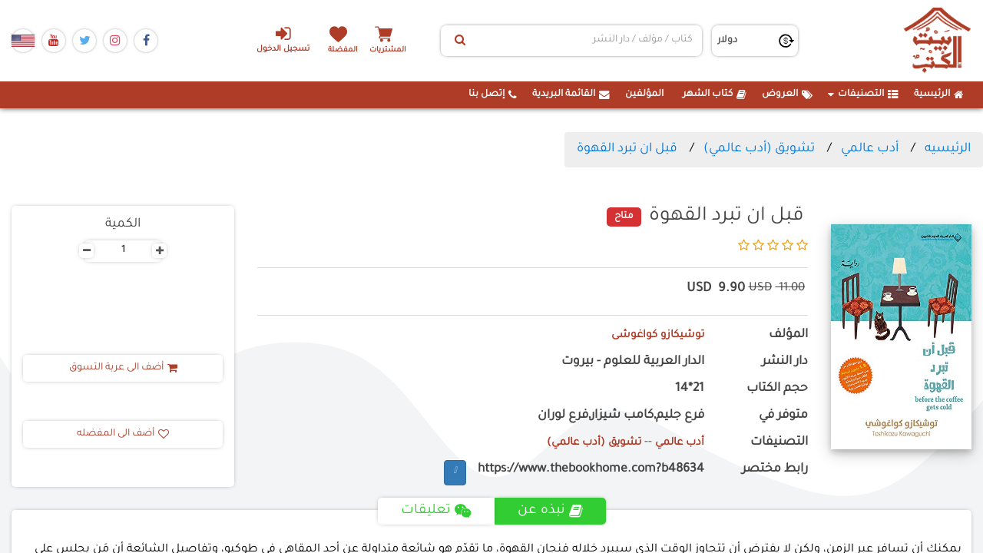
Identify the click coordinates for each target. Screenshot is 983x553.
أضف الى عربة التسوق (123, 368)
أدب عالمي (870, 149)
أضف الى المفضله (123, 434)
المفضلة (346, 49)
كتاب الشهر (714, 94)
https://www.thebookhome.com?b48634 (591, 469)
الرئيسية (939, 94)
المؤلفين (644, 94)
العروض (787, 94)
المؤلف (788, 335)
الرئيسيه (948, 149)
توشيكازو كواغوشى (651, 335)
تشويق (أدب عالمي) (759, 149)
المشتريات (398, 49)
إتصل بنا (492, 94)
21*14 (689, 389)
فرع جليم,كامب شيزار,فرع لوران (621, 415)
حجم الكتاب (777, 389)
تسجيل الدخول (275, 39)
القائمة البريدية (571, 94)
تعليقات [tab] (435, 510)
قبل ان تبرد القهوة (627, 149)
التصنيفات (863, 94)
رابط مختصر (775, 469)
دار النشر (785, 362)
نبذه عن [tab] (551, 510)
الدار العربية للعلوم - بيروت (632, 362)
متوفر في (783, 415)
